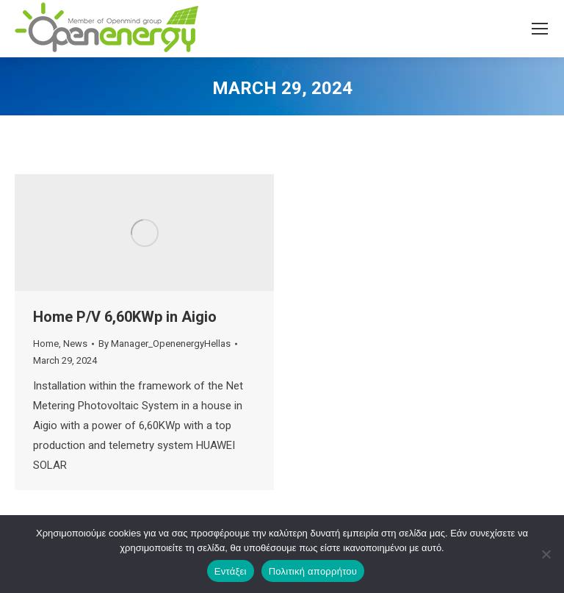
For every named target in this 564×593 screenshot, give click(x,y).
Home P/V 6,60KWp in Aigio (125, 317)
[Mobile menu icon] (539, 28)
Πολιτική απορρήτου (313, 571)
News (75, 343)
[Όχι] (545, 554)
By (164, 343)
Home (46, 343)
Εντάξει (230, 571)
